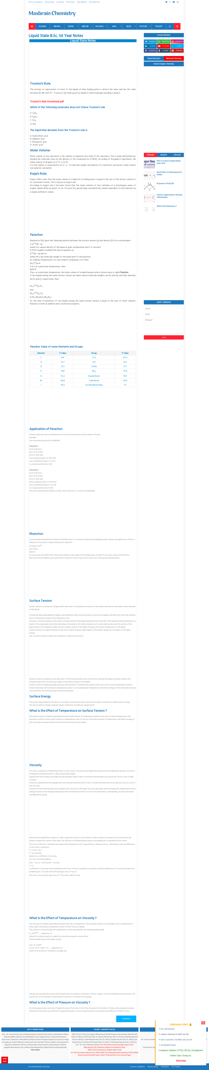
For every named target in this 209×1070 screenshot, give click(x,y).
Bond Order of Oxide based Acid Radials (169, 173)
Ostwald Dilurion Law (30, 1036)
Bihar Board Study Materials (56, 1047)
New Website (82, 2)
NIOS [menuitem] (114, 26)
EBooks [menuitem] (57, 26)
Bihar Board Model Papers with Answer (111, 1034)
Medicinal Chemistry (174, 58)
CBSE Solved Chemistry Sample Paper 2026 (104, 1049)
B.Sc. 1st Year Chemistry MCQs (87, 1044)
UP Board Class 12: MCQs (93, 1036)
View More (35, 1049)
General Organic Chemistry (164, 63)
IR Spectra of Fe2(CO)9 (165, 183)
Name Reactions (154, 58)
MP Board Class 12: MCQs (113, 1036)
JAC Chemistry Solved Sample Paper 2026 (117, 1044)
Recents (163, 154)
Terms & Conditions (36, 2)
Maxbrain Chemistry (42, 1066)
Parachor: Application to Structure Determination (169, 196)
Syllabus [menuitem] (42, 26)
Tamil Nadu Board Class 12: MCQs (97, 1039)
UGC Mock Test (94, 2)
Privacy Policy (49, 2)
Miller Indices (16, 1036)
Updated (177, 154)
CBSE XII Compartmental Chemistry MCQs (117, 1052)
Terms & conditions (137, 1066)
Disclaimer (60, 2)
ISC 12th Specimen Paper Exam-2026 (85, 1052)
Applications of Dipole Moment (53, 1036)
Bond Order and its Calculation (51, 1034)
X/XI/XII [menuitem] (71, 26)
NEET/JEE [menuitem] (85, 26)
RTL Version (71, 2)
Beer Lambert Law (53, 1042)
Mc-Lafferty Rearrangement (32, 1047)
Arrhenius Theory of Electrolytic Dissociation (30, 1044)
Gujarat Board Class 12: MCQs (122, 1039)
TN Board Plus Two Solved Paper (118, 1055)
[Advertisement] (131, 14)
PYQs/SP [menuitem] (158, 26)
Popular (150, 154)
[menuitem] (32, 26)
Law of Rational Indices (28, 1034)
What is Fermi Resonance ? (167, 206)
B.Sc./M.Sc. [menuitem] (100, 26)
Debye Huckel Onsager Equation (42, 1039)
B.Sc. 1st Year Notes (10, 1034)
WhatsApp (181, 1061)
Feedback (126, 1018)
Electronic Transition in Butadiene (15, 1039)
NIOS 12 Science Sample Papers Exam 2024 (169, 162)
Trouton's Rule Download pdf (47, 101)
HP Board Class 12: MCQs (99, 1042)
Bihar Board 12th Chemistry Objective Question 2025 (104, 1047)
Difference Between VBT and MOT (31, 1042)
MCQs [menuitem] (128, 26)
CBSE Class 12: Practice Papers (83, 1034)
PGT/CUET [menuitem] (143, 26)
